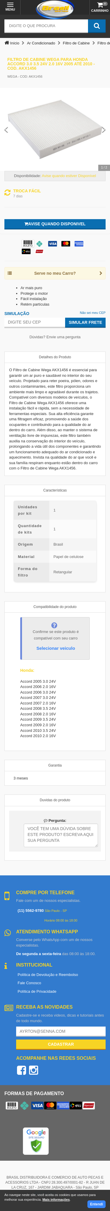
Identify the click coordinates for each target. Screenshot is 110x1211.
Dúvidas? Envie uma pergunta (54, 337)
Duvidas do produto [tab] (55, 800)
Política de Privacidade (37, 991)
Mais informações (56, 1199)
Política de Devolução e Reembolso (48, 974)
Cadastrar (61, 1044)
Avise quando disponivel (55, 223)
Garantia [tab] (55, 765)
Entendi (96, 1204)
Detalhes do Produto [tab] (55, 357)
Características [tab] (55, 490)
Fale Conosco (29, 983)
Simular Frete (85, 322)
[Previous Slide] (6, 129)
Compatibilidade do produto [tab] (55, 607)
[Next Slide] (104, 129)
